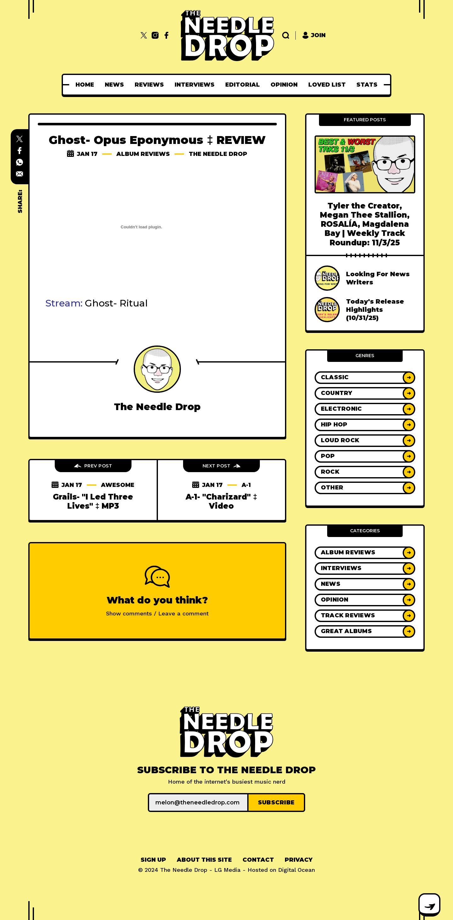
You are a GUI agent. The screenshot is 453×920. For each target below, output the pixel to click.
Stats (367, 84)
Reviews (149, 84)
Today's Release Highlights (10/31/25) (375, 310)
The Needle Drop (218, 154)
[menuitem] (85, 84)
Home (85, 84)
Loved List (327, 84)
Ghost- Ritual (116, 303)
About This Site (204, 859)
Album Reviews (143, 154)
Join (314, 35)
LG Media (227, 869)
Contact (258, 859)
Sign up (153, 859)
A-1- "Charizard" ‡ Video (221, 501)
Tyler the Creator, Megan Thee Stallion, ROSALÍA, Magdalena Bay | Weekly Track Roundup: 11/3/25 (365, 224)
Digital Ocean (296, 869)
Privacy (298, 859)
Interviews (195, 84)
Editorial (242, 84)
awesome (117, 485)
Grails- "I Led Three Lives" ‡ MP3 (93, 501)
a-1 (246, 485)
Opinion (284, 84)
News (114, 84)
